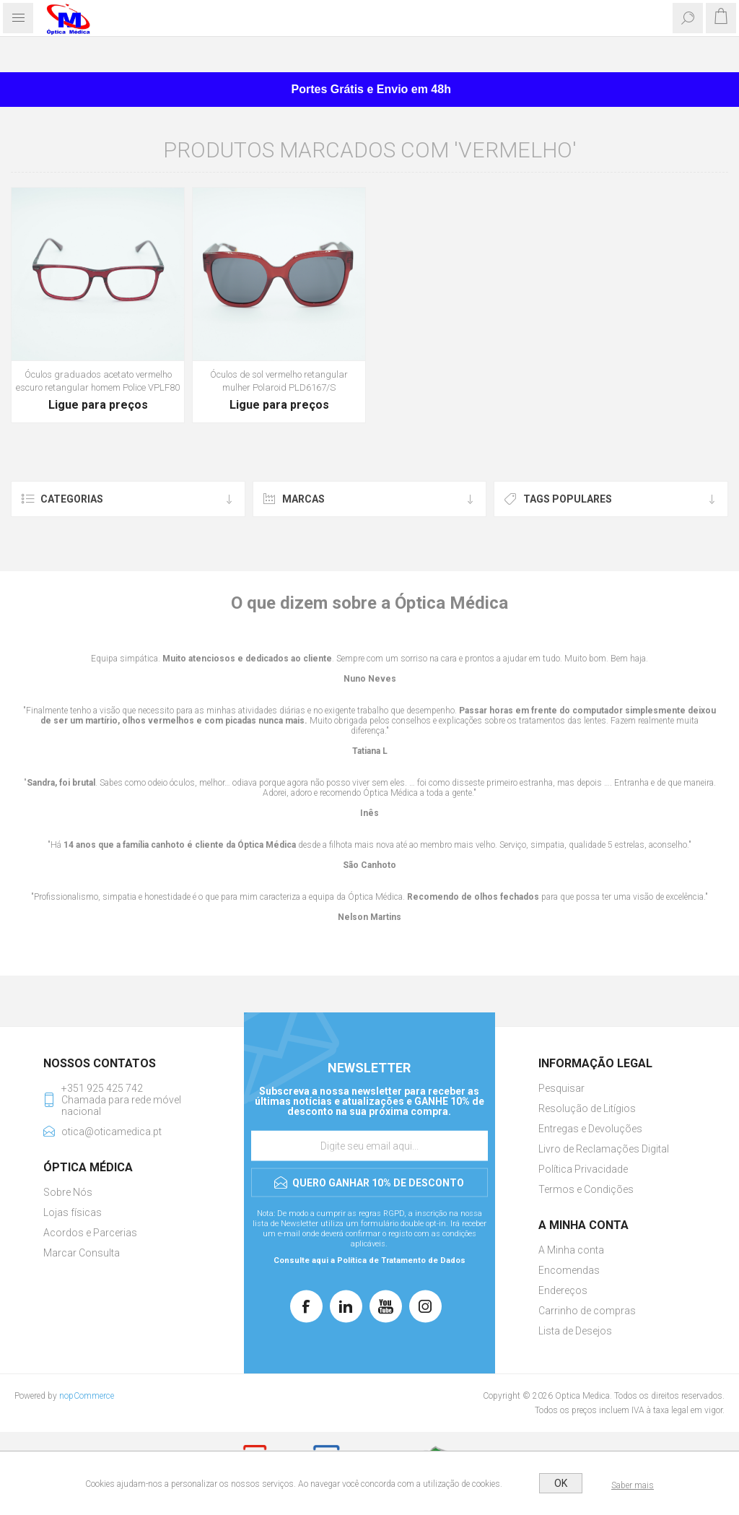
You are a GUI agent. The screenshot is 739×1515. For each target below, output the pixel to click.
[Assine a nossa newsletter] (369, 1146)
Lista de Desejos (575, 1331)
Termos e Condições (586, 1189)
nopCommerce (86, 1396)
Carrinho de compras (587, 1310)
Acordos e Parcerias (90, 1232)
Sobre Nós (67, 1192)
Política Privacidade (583, 1169)
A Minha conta (571, 1250)
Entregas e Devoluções (590, 1128)
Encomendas (569, 1270)
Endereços (562, 1290)
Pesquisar (561, 1088)
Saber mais (632, 1485)
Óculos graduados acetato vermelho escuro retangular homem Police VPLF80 (98, 381)
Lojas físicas (72, 1212)
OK (560, 1483)
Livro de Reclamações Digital (603, 1149)
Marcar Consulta (81, 1253)
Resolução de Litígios (587, 1108)
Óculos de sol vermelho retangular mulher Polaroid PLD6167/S (279, 381)
